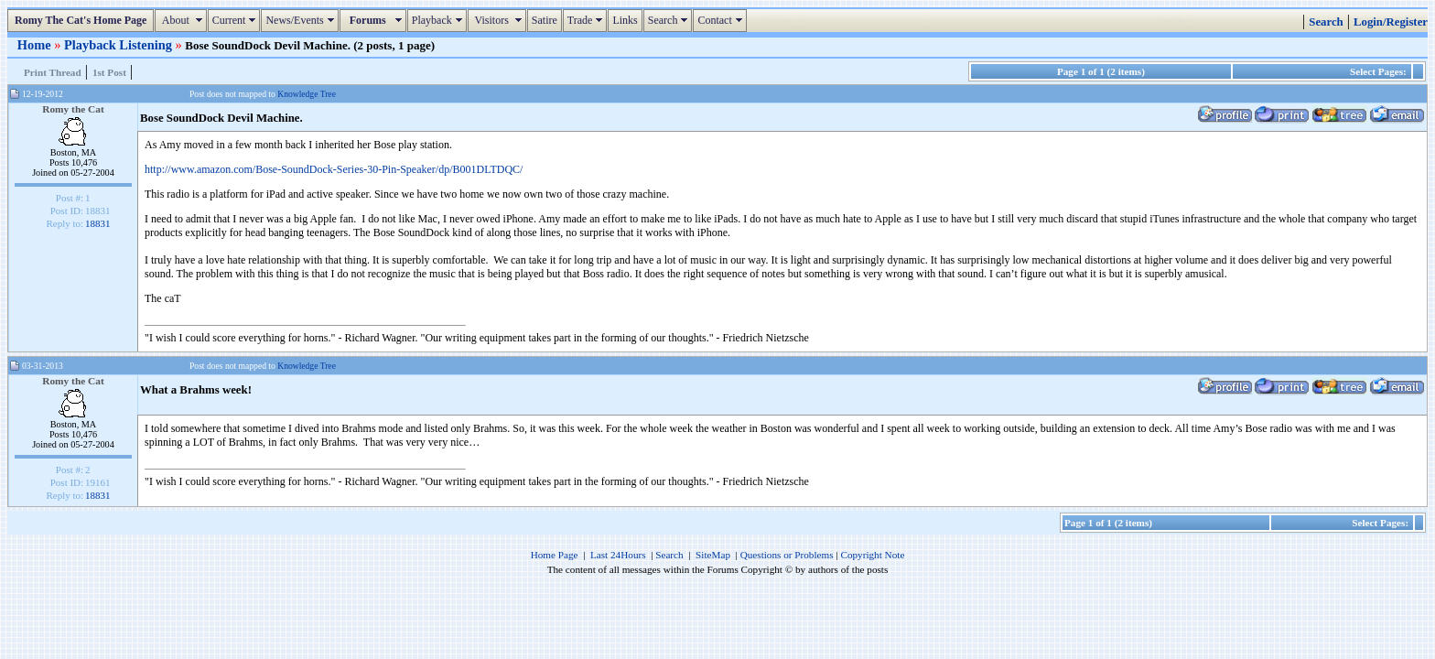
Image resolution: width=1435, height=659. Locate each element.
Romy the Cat (73, 108)
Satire (544, 20)
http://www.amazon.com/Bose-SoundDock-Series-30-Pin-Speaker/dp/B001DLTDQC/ (334, 169)
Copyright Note (872, 554)
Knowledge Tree (306, 94)
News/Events (301, 20)
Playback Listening (120, 45)
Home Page (554, 554)
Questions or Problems (787, 554)
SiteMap (713, 554)
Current (236, 20)
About (182, 20)
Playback (439, 20)
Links (624, 20)
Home (35, 45)
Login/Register (1391, 22)
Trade (587, 20)
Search (670, 20)
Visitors (499, 20)
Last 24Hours (618, 554)
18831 (98, 223)
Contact (721, 20)
